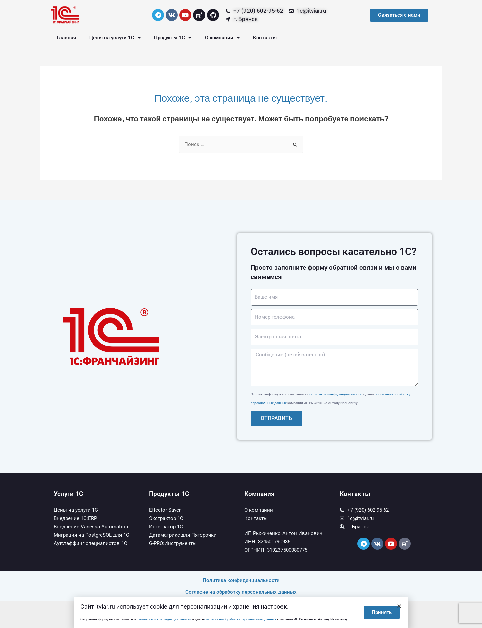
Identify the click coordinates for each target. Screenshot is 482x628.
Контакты (265, 38)
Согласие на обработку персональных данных (241, 592)
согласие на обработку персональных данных (240, 619)
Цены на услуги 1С (115, 38)
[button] (399, 606)
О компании (222, 38)
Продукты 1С (172, 38)
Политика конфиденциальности (241, 580)
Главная (66, 38)
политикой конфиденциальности (335, 394)
